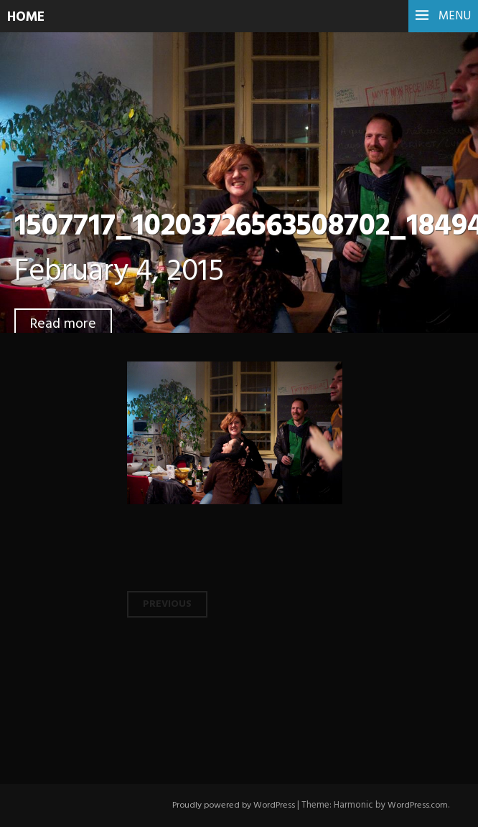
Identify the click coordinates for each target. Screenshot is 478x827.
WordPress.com (416, 805)
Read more (64, 324)
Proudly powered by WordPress (228, 805)
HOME (27, 17)
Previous (168, 604)
